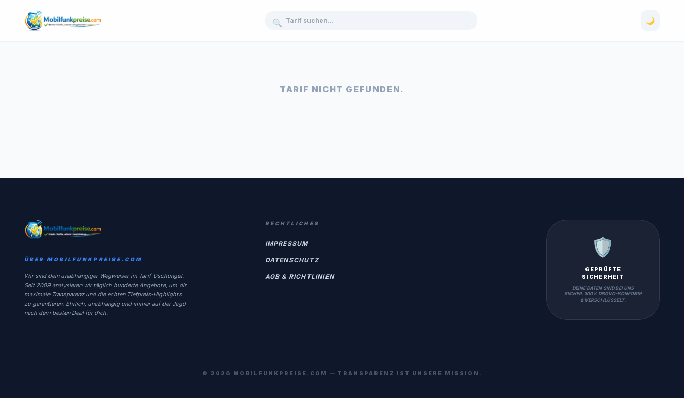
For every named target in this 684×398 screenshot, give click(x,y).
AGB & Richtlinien (299, 276)
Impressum (286, 243)
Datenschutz (292, 260)
